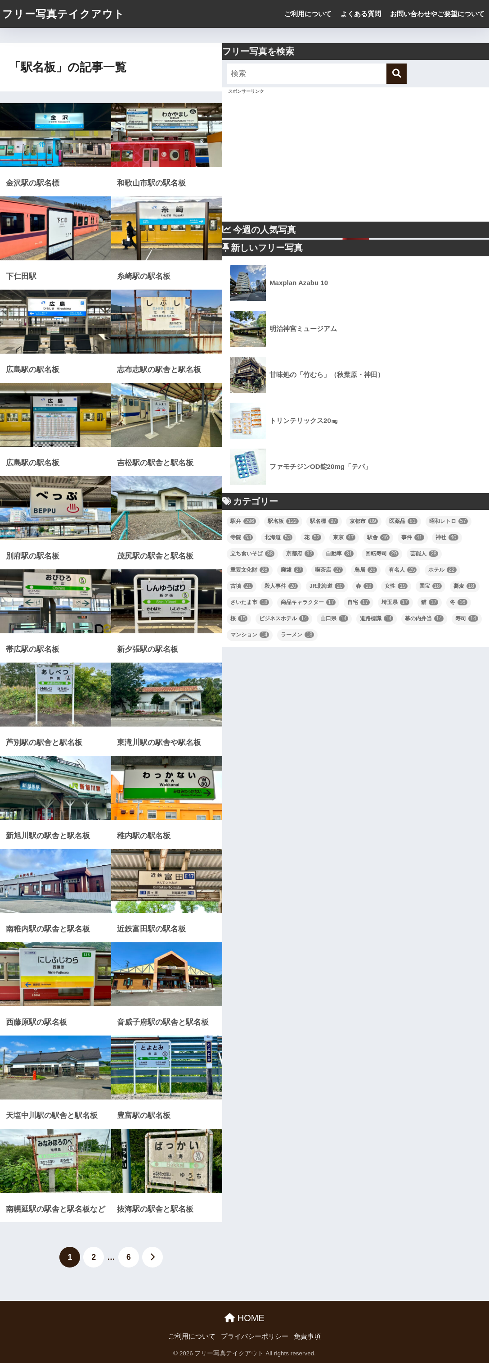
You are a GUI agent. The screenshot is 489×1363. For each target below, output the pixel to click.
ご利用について (308, 14)
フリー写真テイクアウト (63, 14)
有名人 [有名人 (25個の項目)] (403, 570)
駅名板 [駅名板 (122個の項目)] (283, 521)
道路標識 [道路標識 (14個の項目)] (376, 618)
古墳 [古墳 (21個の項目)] (241, 586)
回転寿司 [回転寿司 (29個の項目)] (382, 553)
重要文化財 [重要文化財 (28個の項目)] (249, 570)
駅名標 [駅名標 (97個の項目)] (324, 521)
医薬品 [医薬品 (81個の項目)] (403, 521)
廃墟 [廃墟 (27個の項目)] (292, 570)
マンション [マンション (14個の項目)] (249, 635)
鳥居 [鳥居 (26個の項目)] (365, 570)
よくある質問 (361, 14)
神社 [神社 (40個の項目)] (446, 537)
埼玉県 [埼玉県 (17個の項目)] (395, 602)
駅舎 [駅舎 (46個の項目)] (378, 537)
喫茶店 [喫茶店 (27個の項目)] (329, 570)
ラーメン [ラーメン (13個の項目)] (297, 635)
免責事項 (307, 1336)
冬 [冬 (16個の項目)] (458, 602)
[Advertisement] (355, 158)
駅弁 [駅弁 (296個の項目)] (243, 521)
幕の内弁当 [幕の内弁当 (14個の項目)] (424, 618)
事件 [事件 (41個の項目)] (412, 537)
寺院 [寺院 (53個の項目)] (241, 537)
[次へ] (152, 1257)
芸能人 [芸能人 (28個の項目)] (424, 553)
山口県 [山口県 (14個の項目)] (334, 618)
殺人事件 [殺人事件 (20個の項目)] (281, 586)
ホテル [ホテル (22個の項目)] (442, 570)
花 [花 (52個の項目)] (312, 537)
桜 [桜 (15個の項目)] (238, 618)
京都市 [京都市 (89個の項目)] (363, 521)
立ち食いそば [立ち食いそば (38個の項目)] (252, 553)
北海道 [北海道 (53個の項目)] (278, 537)
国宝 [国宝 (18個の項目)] (430, 586)
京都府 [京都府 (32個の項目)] (300, 553)
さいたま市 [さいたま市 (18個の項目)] (249, 602)
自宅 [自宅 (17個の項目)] (358, 602)
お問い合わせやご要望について (437, 14)
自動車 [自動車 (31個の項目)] (340, 553)
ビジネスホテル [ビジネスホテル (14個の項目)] (284, 618)
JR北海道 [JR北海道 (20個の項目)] (327, 586)
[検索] (396, 74)
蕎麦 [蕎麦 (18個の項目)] (464, 586)
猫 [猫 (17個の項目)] (429, 602)
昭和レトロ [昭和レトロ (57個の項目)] (448, 521)
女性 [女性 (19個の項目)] (396, 586)
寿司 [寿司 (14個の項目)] (466, 618)
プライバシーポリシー (254, 1336)
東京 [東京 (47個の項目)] (344, 537)
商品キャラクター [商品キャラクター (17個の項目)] (308, 602)
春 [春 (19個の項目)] (364, 586)
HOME (244, 1318)
